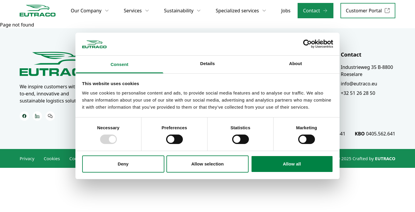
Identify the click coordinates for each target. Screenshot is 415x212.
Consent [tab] (120, 64)
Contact (351, 54)
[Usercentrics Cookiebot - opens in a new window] (307, 43)
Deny (123, 163)
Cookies (52, 158)
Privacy (27, 158)
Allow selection (207, 163)
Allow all (292, 163)
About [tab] (295, 63)
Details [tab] (207, 63)
